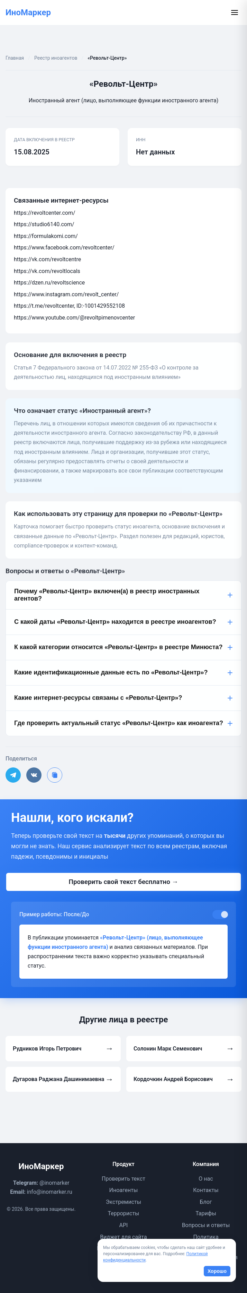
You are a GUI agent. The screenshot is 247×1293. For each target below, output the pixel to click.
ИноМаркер (28, 12)
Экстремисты (123, 1202)
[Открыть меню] (234, 12)
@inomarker (54, 1183)
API (123, 1225)
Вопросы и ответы (206, 1225)
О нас (206, 1178)
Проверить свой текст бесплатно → (123, 882)
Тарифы (205, 1213)
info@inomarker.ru (49, 1192)
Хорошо (217, 1271)
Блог (206, 1202)
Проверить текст (123, 1178)
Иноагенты (123, 1190)
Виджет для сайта (123, 1237)
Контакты (205, 1190)
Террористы (123, 1213)
